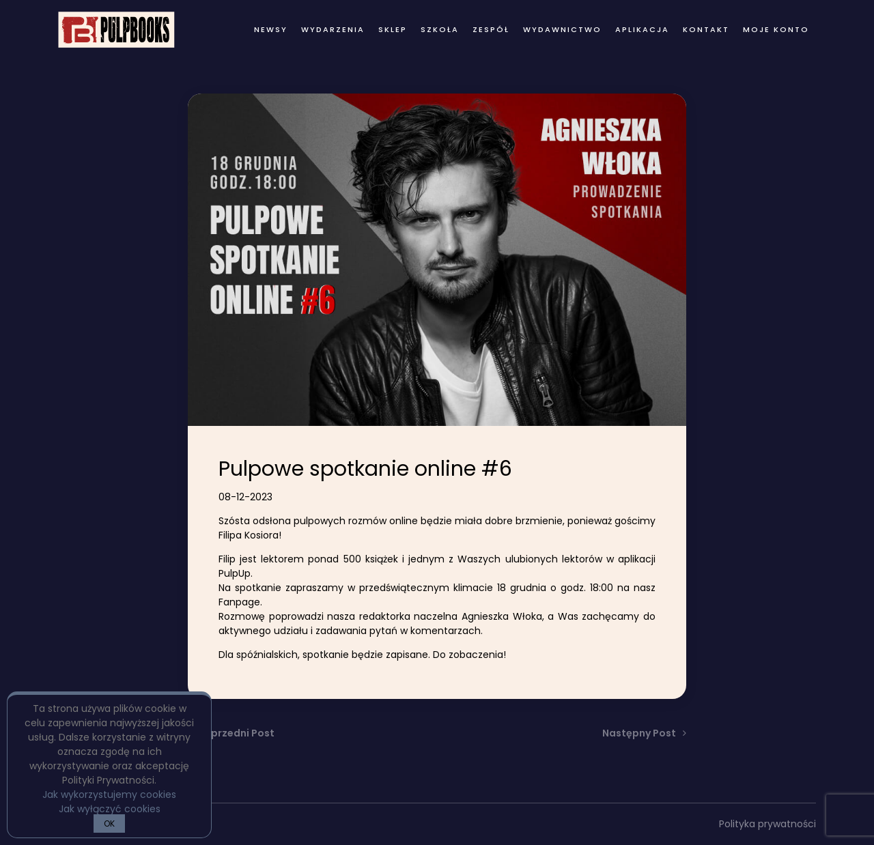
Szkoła (440, 29)
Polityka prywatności (767, 824)
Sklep (392, 29)
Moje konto (776, 29)
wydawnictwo (562, 29)
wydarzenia (333, 29)
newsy (270, 29)
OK (109, 823)
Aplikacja (642, 29)
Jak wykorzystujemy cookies (109, 794)
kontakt (706, 29)
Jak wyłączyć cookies (109, 809)
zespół (491, 29)
